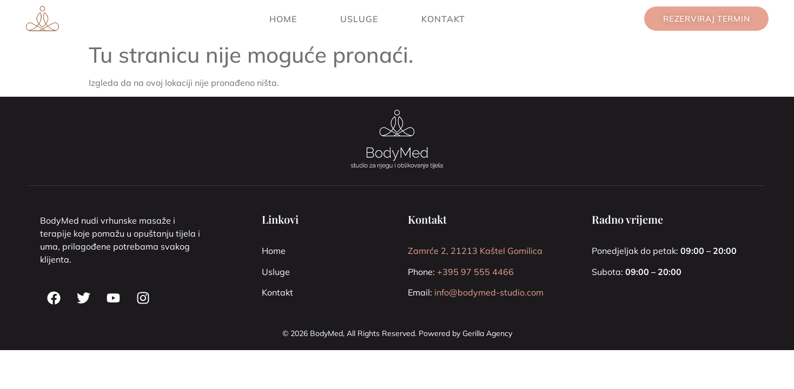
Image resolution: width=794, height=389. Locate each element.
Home (283, 19)
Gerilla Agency (487, 333)
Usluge (359, 19)
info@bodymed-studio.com (489, 292)
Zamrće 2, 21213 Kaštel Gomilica (475, 250)
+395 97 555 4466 (475, 271)
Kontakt (443, 19)
